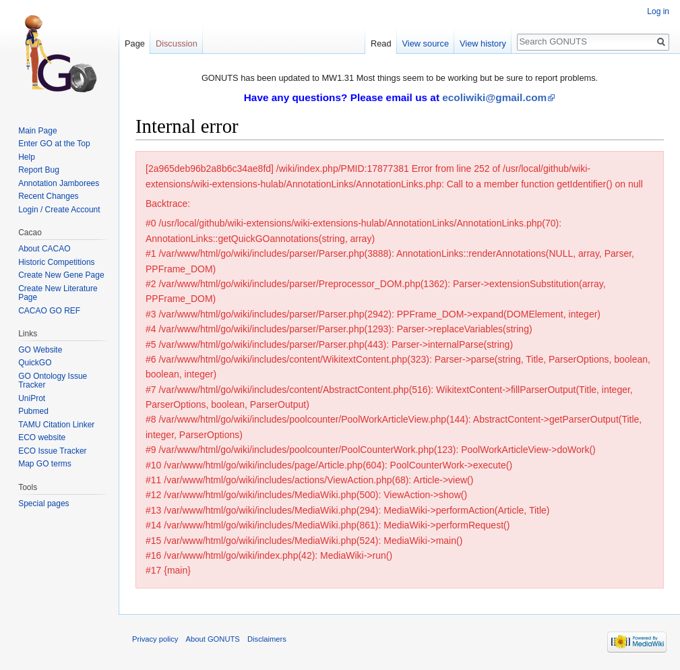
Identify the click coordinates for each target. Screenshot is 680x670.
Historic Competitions (56, 262)
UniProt (31, 398)
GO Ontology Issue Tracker (52, 380)
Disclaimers (266, 639)
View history (483, 43)
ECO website (41, 437)
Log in (658, 11)
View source (425, 43)
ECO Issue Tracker (52, 451)
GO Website (40, 350)
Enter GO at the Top (54, 143)
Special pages (43, 503)
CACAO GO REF (49, 310)
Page (135, 43)
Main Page (37, 130)
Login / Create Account (59, 209)
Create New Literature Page (57, 293)
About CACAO (44, 248)
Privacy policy (155, 639)
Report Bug (38, 170)
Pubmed (33, 411)
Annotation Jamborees (58, 183)
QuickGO (34, 362)
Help (26, 157)
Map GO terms (44, 463)
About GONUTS (213, 639)
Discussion (176, 43)
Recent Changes (48, 196)
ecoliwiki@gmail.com (494, 97)
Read (381, 43)
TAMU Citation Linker (56, 424)
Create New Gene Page (61, 275)
